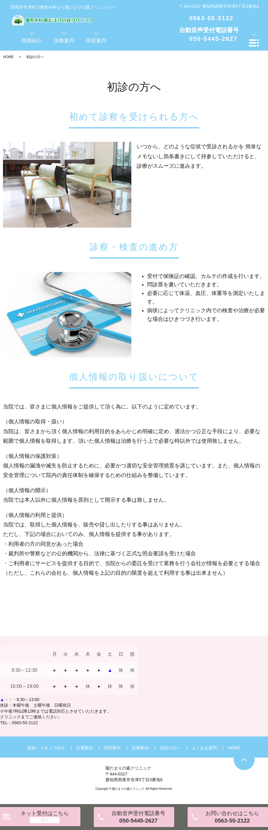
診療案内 (140, 747)
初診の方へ (170, 747)
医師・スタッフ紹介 (46, 747)
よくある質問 (204, 747)
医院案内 (112, 747)
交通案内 (84, 747)
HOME (8, 57)
